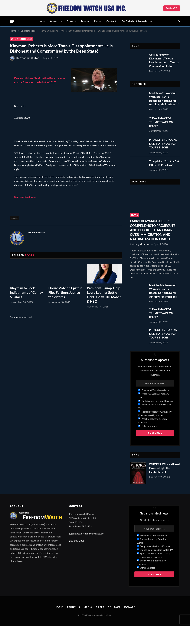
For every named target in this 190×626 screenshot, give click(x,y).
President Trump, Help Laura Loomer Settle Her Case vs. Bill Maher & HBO (104, 294)
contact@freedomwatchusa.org (88, 533)
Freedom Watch (29, 58)
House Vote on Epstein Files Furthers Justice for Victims (65, 292)
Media (85, 21)
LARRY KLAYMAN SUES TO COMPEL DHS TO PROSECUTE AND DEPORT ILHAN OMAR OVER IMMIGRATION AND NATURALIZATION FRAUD (153, 230)
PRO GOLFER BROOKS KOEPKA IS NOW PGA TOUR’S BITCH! (163, 143)
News (134, 215)
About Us (56, 21)
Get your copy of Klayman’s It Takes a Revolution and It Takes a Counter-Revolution (163, 60)
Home (41, 21)
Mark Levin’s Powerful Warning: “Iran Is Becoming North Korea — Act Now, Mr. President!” (164, 98)
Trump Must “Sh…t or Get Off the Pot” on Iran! (164, 163)
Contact (111, 21)
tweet (14, 217)
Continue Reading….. (25, 196)
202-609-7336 (76, 540)
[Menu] (12, 21)
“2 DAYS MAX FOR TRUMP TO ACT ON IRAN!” (161, 122)
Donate (171, 8)
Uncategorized (21, 39)
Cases (97, 21)
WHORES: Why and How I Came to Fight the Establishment (164, 467)
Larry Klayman (141, 244)
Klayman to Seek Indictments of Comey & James (26, 292)
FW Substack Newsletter (137, 21)
